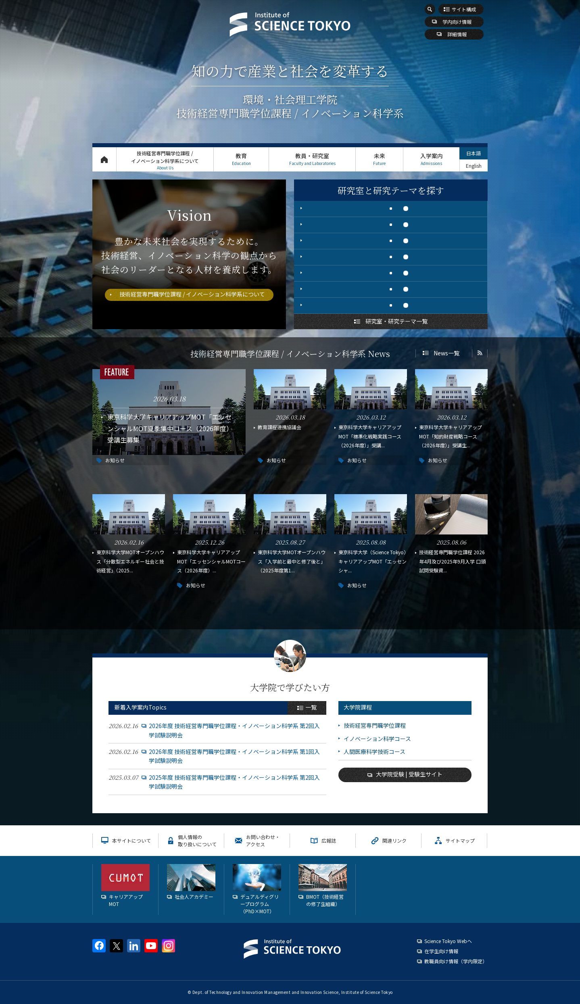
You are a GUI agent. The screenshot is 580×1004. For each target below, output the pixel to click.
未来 (379, 159)
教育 (241, 159)
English (474, 165)
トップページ (104, 159)
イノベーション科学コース (377, 739)
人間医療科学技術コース (374, 751)
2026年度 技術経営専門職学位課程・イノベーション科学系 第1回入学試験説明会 (234, 755)
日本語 (473, 153)
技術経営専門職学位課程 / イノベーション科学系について (165, 160)
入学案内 (431, 159)
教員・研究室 (312, 159)
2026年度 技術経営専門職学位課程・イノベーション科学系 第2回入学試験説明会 (234, 730)
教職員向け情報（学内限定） (455, 961)
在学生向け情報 (441, 951)
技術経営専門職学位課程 (375, 725)
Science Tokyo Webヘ (448, 940)
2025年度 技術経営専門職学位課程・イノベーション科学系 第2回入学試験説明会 (234, 781)
